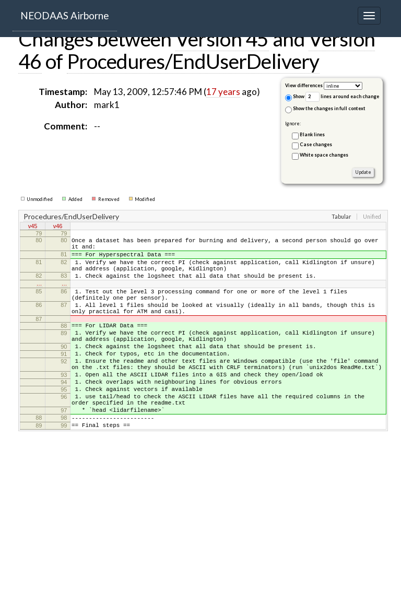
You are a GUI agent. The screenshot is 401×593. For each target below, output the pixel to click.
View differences (304, 85)
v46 (58, 227)
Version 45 (222, 39)
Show (294, 97)
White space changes (324, 155)
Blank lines (312, 134)
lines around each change (342, 97)
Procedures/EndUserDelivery (193, 61)
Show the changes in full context (325, 109)
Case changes (316, 144)
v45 (33, 227)
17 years (223, 91)
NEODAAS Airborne (64, 15)
